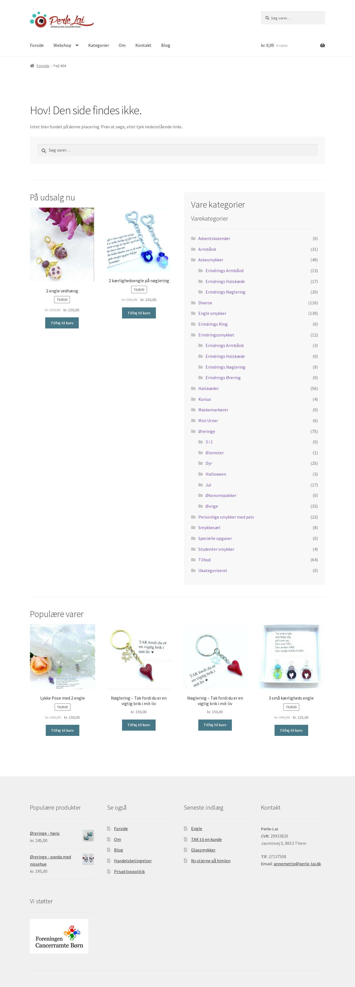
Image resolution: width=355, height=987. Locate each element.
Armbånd (207, 249)
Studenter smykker (216, 549)
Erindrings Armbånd (225, 270)
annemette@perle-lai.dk (297, 863)
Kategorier (98, 45)
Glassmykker (203, 850)
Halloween (216, 474)
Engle (196, 828)
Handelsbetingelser (133, 860)
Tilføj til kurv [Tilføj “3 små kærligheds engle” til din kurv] (291, 730)
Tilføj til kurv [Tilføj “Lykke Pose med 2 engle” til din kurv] (62, 730)
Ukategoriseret (212, 570)
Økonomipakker (221, 495)
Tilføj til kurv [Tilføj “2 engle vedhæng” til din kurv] (62, 322)
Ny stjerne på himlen (210, 860)
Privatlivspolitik (129, 871)
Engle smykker (212, 313)
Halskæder (208, 388)
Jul (208, 485)
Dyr (209, 463)
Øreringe (206, 431)
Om (122, 45)
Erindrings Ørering (223, 377)
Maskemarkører (213, 409)
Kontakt (143, 45)
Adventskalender (214, 238)
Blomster (215, 452)
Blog (165, 45)
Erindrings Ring (213, 324)
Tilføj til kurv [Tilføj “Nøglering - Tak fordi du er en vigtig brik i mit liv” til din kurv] (138, 724)
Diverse (205, 302)
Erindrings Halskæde (225, 281)
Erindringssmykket (216, 335)
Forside (37, 45)
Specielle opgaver (215, 538)
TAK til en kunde (206, 839)
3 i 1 (209, 442)
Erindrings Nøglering (225, 292)
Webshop (62, 45)
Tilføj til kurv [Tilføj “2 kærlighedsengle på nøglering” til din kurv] (139, 312)
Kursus (204, 399)
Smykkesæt (209, 527)
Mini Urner (208, 420)
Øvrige (212, 506)
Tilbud (204, 559)
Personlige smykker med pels (226, 517)
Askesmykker (210, 259)
